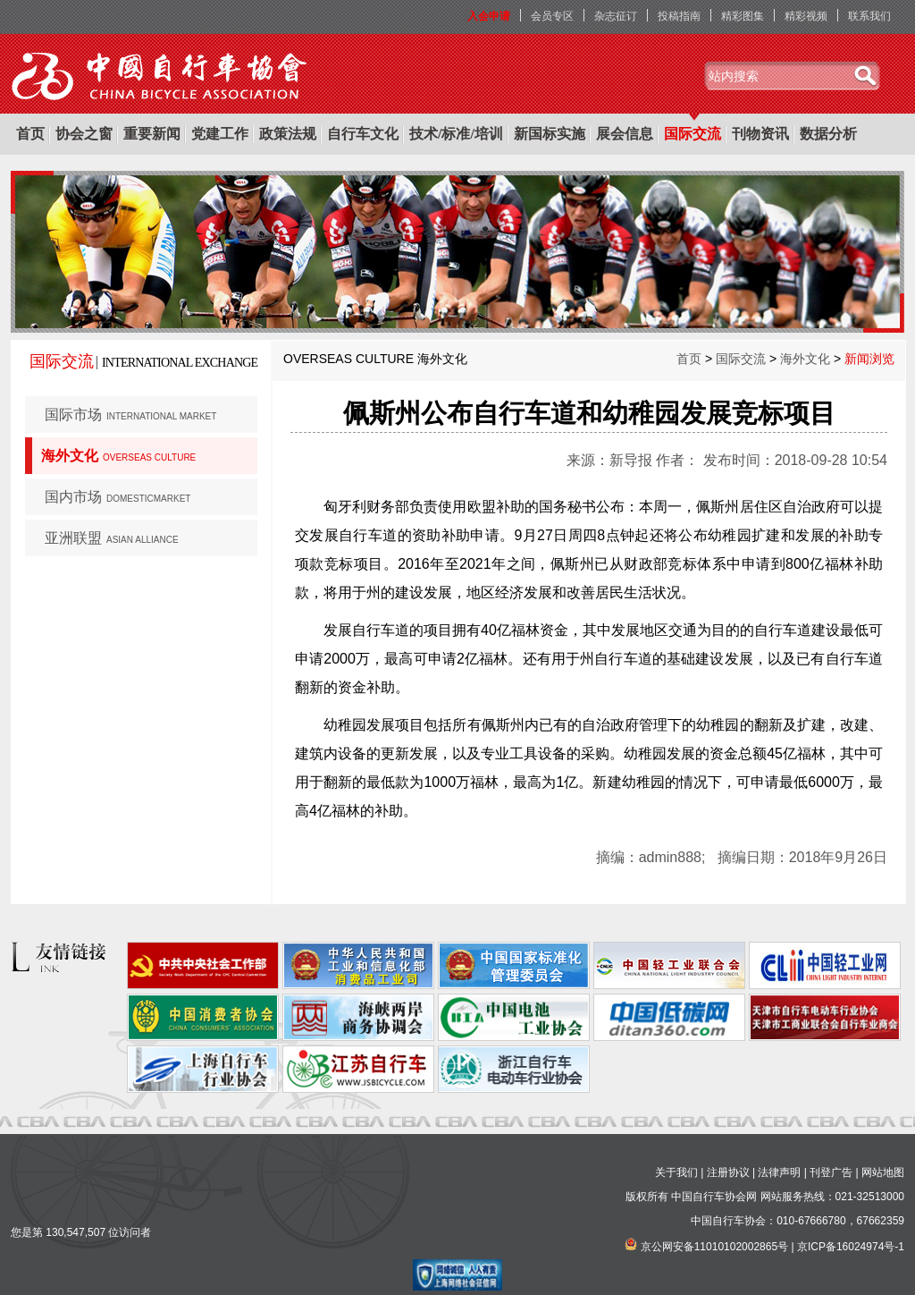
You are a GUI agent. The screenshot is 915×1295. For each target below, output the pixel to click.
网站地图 (882, 1172)
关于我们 (676, 1172)
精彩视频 (806, 16)
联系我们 (869, 16)
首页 (30, 133)
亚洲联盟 (112, 538)
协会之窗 (84, 133)
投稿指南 (679, 16)
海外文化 (118, 455)
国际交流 (692, 133)
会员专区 (552, 16)
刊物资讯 (760, 133)
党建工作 (219, 133)
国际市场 (130, 414)
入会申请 (488, 16)
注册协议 (728, 1172)
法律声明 (779, 1172)
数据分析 (828, 133)
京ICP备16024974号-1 (850, 1246)
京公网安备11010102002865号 (714, 1246)
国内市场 (117, 496)
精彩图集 (742, 16)
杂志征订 (615, 16)
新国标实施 (549, 133)
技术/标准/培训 (456, 133)
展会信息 (624, 133)
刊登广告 (831, 1172)
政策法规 (287, 133)
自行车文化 (363, 133)
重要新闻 (151, 133)
